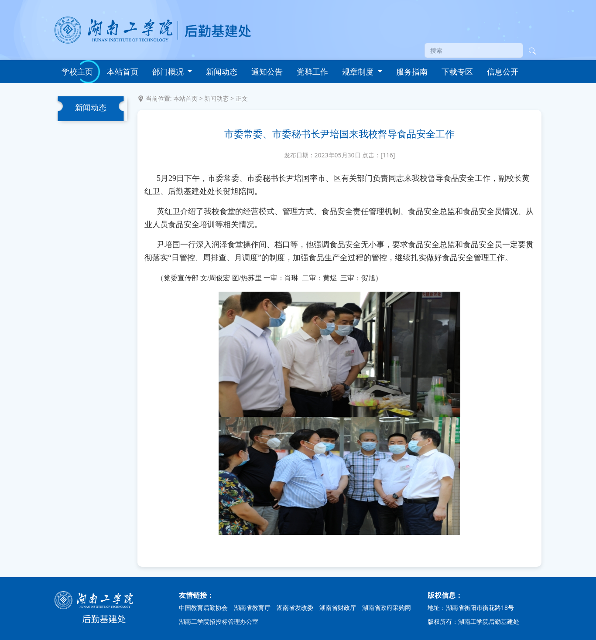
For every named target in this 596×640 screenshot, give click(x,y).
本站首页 (122, 71)
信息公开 (502, 71)
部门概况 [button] (169, 71)
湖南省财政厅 (337, 607)
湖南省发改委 (295, 607)
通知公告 (267, 71)
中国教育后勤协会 (203, 607)
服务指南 (412, 71)
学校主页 (77, 71)
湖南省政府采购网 (386, 607)
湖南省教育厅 (252, 607)
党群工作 (312, 71)
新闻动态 (221, 71)
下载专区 (457, 71)
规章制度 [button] (359, 71)
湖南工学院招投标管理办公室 (218, 621)
